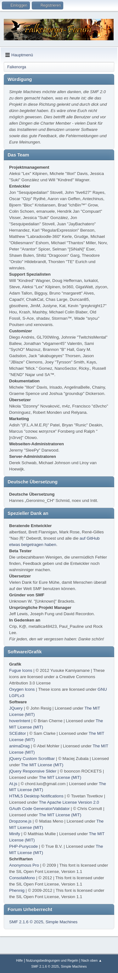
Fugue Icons (20, 670)
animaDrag (19, 746)
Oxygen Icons (22, 689)
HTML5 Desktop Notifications (36, 796)
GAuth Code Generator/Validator (39, 808)
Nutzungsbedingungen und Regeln (52, 960)
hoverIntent (19, 720)
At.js (13, 783)
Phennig (17, 890)
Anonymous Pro (24, 865)
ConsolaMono (22, 877)
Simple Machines (61, 922)
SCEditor (17, 733)
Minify (14, 833)
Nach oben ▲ (91, 960)
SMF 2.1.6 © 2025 (26, 922)
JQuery (16, 708)
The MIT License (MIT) (42, 764)
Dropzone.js (20, 821)
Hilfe (19, 960)
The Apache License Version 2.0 (69, 802)
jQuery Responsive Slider (32, 771)
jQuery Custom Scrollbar (32, 758)
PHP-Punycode (23, 846)
